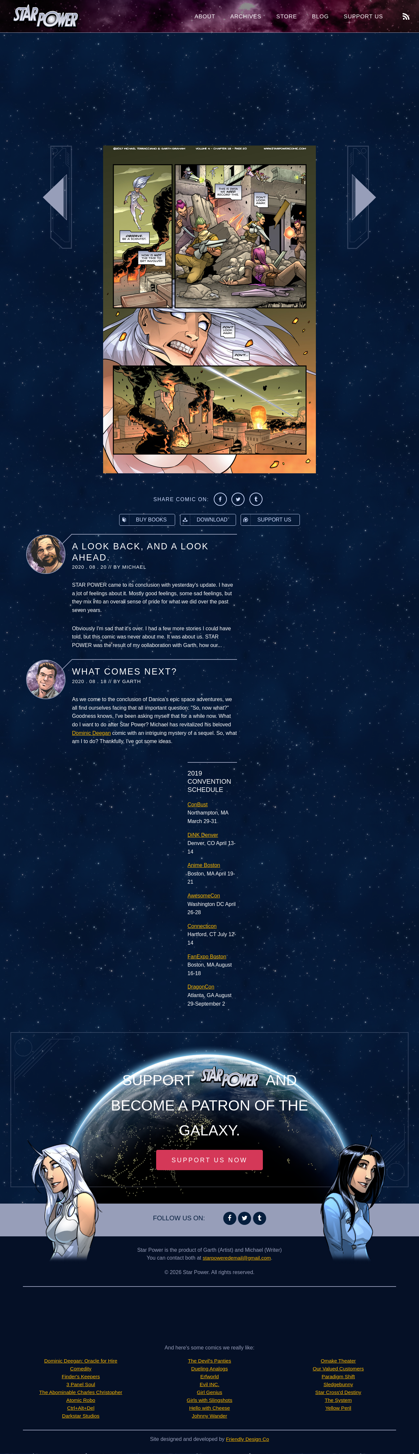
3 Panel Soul (81, 1385)
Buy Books (143, 519)
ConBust (198, 804)
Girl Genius (209, 1393)
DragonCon (201, 987)
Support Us (363, 16)
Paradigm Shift (338, 1377)
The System (338, 1401)
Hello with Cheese (210, 1408)
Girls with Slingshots (209, 1401)
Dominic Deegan (91, 733)
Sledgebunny (338, 1385)
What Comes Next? (124, 672)
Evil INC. (209, 1385)
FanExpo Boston (207, 956)
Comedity (81, 1369)
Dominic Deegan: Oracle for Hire (80, 1361)
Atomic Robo (81, 1401)
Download (204, 519)
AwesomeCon (204, 895)
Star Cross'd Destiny (338, 1393)
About (204, 16)
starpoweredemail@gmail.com (237, 1258)
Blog (320, 16)
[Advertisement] (209, 85)
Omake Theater (338, 1361)
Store (286, 16)
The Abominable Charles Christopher (80, 1393)
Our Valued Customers (338, 1369)
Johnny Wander (209, 1416)
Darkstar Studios (81, 1416)
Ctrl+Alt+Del (81, 1408)
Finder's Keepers (80, 1377)
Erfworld (209, 1377)
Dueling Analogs (209, 1369)
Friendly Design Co (247, 1440)
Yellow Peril (338, 1408)
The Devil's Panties (209, 1361)
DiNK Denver (203, 835)
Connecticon (202, 926)
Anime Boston (204, 865)
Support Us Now (209, 1160)
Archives (245, 16)
